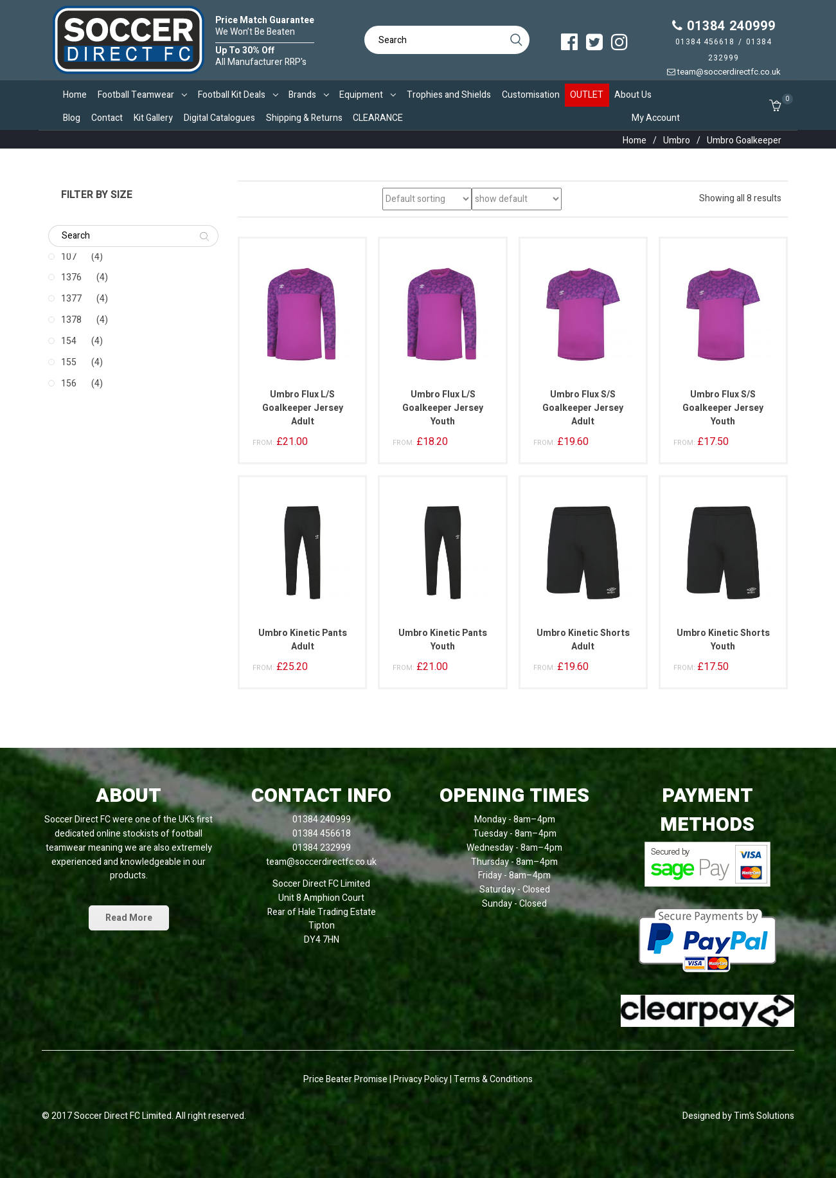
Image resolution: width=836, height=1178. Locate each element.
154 (68, 341)
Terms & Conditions (493, 1079)
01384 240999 (724, 26)
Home (634, 140)
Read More (128, 918)
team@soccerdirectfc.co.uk (724, 72)
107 (68, 257)
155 (68, 362)
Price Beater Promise (345, 1079)
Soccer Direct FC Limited (123, 1116)
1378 (71, 320)
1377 (71, 298)
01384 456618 (704, 42)
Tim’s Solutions (764, 1116)
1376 (71, 277)
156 (68, 383)
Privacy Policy (421, 1079)
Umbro (676, 140)
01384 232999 (321, 848)
